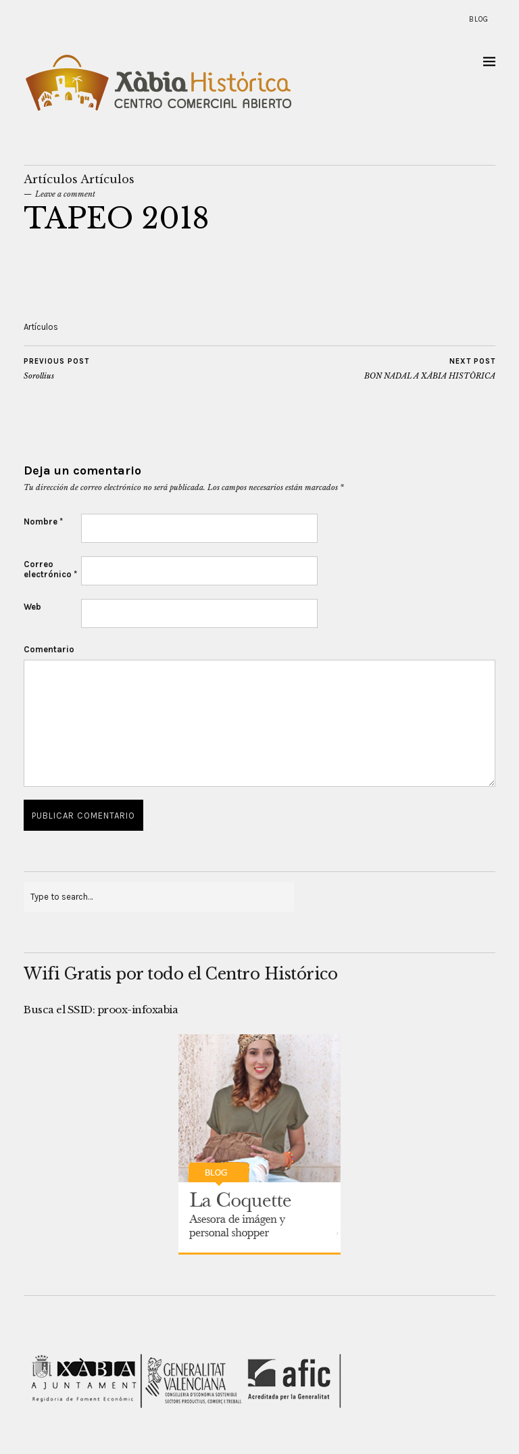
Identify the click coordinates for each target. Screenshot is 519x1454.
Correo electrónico (50, 569)
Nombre (43, 521)
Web (32, 607)
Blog (479, 19)
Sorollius (56, 368)
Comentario (49, 649)
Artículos (51, 179)
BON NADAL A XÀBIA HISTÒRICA (429, 368)
